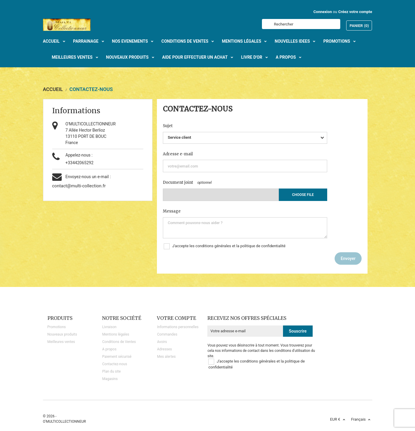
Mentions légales (115, 334)
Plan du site (111, 371)
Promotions (56, 327)
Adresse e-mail (178, 154)
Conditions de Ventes (119, 342)
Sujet (168, 125)
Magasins (109, 379)
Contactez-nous (114, 364)
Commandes (167, 334)
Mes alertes (166, 357)
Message (172, 211)
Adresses (164, 349)
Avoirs (162, 342)
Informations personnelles (177, 327)
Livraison (109, 327)
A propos (109, 349)
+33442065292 (80, 162)
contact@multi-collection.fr (79, 186)
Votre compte (176, 318)
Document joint (178, 182)
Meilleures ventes (61, 342)
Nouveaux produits (62, 334)
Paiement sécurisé (116, 357)
